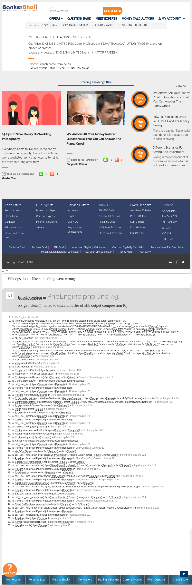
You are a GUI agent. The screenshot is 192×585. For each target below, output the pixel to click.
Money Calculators (138, 18)
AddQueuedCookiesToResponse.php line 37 (99, 479)
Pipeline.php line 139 (80, 384)
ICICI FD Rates (138, 227)
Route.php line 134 (82, 405)
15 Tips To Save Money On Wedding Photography (26, 136)
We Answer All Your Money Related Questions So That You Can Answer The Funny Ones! (94, 138)
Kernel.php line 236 (64, 437)
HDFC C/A (167, 239)
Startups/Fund (17, 247)
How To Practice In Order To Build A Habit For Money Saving (171, 121)
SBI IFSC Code (106, 210)
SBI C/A (166, 227)
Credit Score (180, 579)
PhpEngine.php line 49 (82, 296)
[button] (171, 18)
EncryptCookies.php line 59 (90, 490)
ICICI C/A (166, 233)
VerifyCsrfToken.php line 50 (90, 447)
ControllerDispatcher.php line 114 (68, 395)
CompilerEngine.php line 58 (49, 347)
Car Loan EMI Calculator (98, 251)
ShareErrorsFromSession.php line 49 (95, 458)
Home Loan (11, 216)
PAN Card (58, 247)
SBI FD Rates (137, 221)
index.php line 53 (61, 525)
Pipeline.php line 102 (80, 391)
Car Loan (10, 221)
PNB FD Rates (138, 216)
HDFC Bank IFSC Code (111, 233)
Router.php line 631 (73, 433)
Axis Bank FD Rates (140, 210)
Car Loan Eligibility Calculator (128, 247)
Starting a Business (108, 579)
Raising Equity (61, 579)
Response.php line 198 (69, 370)
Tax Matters (85, 579)
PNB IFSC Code (107, 221)
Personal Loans (13, 210)
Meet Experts (106, 18)
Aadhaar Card (39, 247)
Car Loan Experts (45, 216)
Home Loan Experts (47, 210)
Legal (71, 216)
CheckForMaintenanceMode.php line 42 (96, 500)
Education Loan (13, 227)
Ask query (145, 251)
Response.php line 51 (45, 366)
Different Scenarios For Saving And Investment (168, 150)
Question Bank (79, 18)
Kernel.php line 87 (84, 522)
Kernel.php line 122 (61, 518)
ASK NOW (112, 11)
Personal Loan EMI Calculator (167, 247)
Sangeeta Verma (77, 164)
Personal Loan (37, 579)
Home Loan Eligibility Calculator (88, 247)
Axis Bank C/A (169, 216)
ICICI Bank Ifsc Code (110, 227)
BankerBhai (9, 178)
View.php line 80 (51, 363)
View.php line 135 (44, 356)
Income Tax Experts (46, 221)
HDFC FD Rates (138, 233)
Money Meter (126, 251)
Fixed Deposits (156, 579)
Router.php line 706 (61, 426)
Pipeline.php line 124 (135, 454)
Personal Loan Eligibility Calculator (60, 251)
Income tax (74, 210)
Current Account (132, 579)
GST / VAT (73, 221)
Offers (56, 18)
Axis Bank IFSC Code (110, 216)
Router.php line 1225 (68, 373)
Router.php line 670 (93, 430)
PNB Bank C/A (169, 222)
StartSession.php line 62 (88, 469)
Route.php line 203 (163, 402)
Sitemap (40, 227)
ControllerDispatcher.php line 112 (95, 377)
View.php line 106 (49, 359)
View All (181, 85)
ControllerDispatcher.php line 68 (162, 398)
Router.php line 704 (58, 409)
